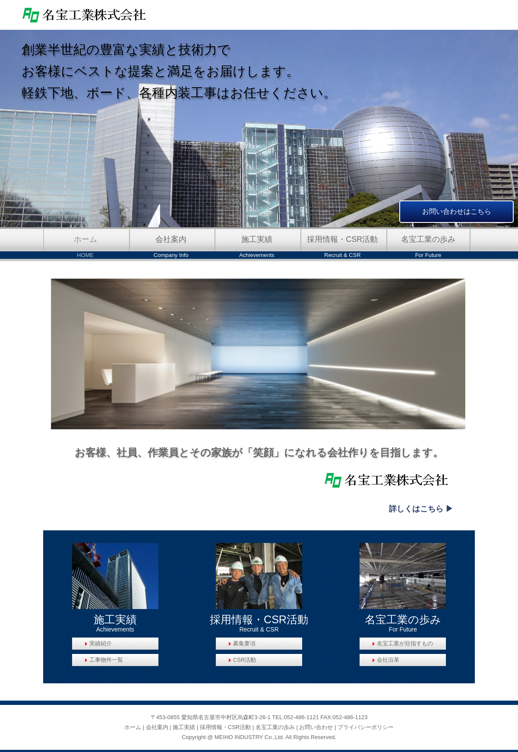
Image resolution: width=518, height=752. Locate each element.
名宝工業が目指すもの (405, 643)
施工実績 (184, 727)
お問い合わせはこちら (456, 211)
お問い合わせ (316, 727)
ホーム (132, 727)
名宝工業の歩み (275, 727)
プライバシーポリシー (366, 727)
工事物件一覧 (106, 660)
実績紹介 (100, 643)
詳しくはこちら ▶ (421, 509)
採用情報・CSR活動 (225, 727)
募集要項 (244, 643)
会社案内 (157, 727)
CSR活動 (244, 660)
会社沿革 (388, 660)
